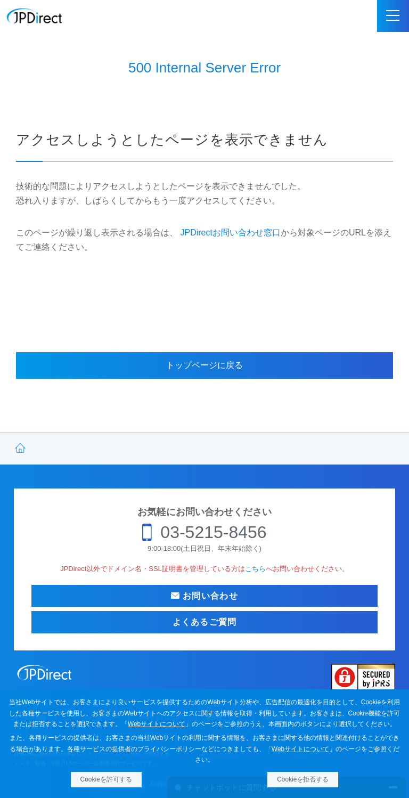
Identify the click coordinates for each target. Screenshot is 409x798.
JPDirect (34, 16)
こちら (255, 569)
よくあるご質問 (205, 621)
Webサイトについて (156, 724)
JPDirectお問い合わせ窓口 (230, 232)
